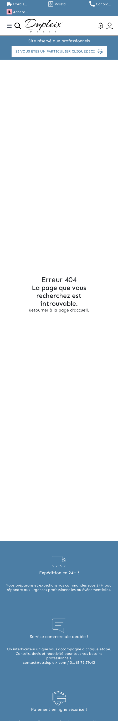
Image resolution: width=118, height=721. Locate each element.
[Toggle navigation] (9, 26)
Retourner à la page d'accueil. (59, 310)
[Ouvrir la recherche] (17, 26)
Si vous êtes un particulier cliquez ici (59, 51)
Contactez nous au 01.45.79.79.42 (103, 4)
